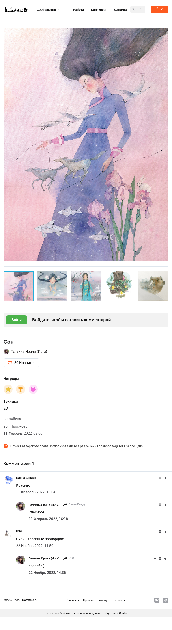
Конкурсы (98, 9)
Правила (88, 600)
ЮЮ (19, 531)
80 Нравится (24, 363)
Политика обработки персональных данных (73, 613)
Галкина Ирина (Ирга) (29, 351)
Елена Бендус (26, 477)
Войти (17, 320)
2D (6, 408)
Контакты (118, 600)
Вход (159, 8)
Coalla (123, 613)
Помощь (102, 600)
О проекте (73, 600)
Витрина (120, 9)
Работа (78, 9)
